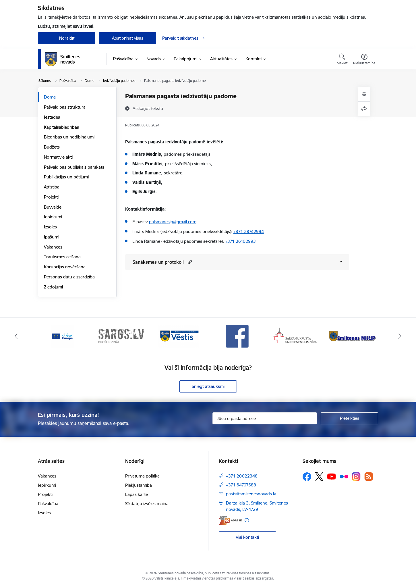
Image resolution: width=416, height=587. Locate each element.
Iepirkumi (53, 217)
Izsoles (50, 227)
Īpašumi (51, 237)
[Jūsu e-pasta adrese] (264, 418)
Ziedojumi (53, 287)
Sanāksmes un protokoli (158, 262)
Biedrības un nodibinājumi (69, 137)
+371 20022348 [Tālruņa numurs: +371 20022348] (242, 476)
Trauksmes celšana (62, 256)
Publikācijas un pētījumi (66, 177)
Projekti (51, 197)
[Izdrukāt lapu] (364, 94)
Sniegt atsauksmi (208, 386)
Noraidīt (66, 38)
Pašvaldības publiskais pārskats (74, 167)
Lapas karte (136, 494)
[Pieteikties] (349, 418)
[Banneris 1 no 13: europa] (62, 335)
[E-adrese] (230, 520)
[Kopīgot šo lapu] (364, 109)
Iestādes (52, 117)
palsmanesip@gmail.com (172, 221)
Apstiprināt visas (127, 38)
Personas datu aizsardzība (69, 277)
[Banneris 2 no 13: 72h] (121, 335)
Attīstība (51, 187)
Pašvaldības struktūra (65, 107)
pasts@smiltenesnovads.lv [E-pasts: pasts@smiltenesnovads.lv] (251, 493)
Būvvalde (52, 207)
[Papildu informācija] (247, 520)
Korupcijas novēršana (65, 267)
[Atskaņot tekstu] (148, 108)
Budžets (52, 147)
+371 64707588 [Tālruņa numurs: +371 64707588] (241, 485)
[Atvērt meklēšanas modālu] (342, 60)
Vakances (53, 247)
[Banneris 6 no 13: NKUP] (353, 335)
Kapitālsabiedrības (61, 127)
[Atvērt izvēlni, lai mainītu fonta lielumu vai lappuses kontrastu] (364, 60)
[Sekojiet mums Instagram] (356, 476)
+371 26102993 (240, 241)
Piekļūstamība (138, 485)
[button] (189, 261)
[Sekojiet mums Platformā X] (319, 476)
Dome (50, 97)
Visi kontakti (247, 537)
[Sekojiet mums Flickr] (344, 476)
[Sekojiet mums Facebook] (307, 476)
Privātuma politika (142, 476)
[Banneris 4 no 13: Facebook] (237, 335)
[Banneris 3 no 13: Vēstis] (178, 335)
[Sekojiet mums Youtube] (331, 476)
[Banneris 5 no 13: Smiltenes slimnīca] (295, 335)
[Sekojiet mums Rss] (368, 476)
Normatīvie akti (58, 157)
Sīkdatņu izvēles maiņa (147, 503)
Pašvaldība (48, 503)
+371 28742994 (248, 231)
